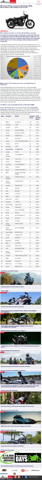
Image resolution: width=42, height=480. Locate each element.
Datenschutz (9, 479)
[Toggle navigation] (38, 2)
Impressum (2, 479)
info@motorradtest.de (33, 476)
